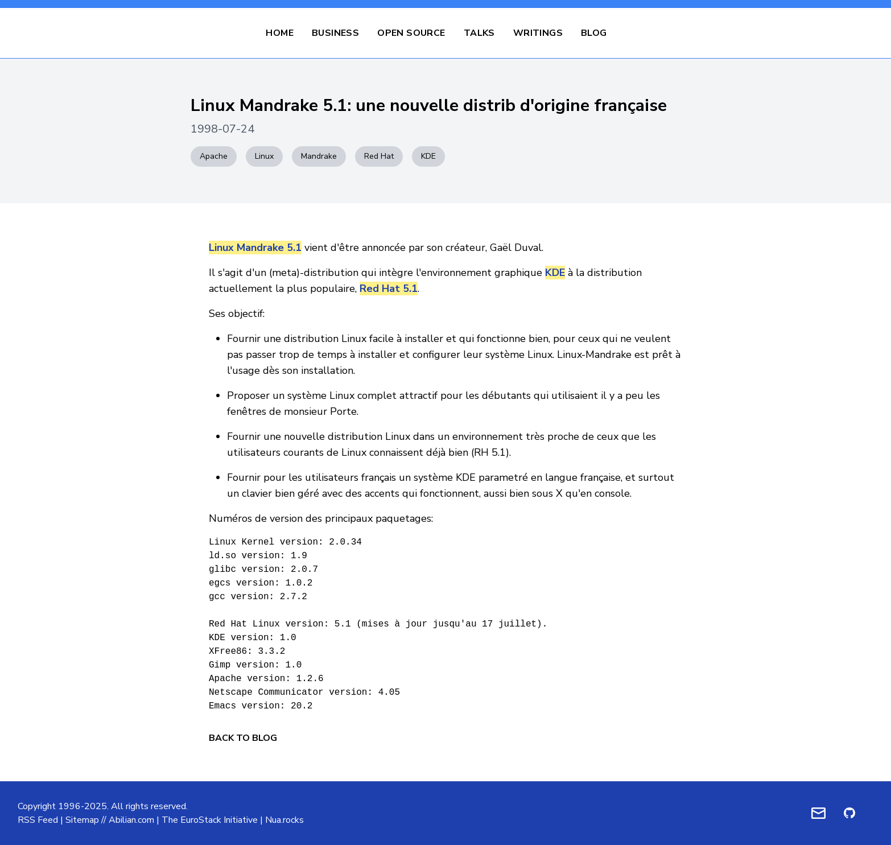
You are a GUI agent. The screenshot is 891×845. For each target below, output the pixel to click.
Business (335, 33)
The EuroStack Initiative (210, 820)
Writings (538, 33)
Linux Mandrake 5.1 (255, 247)
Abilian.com (131, 820)
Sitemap (82, 820)
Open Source (411, 33)
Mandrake (319, 156)
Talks (479, 33)
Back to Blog (243, 738)
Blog (594, 33)
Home (280, 33)
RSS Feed (38, 820)
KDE (428, 156)
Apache (214, 156)
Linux (264, 156)
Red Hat (379, 156)
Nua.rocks (284, 820)
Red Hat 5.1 (389, 288)
